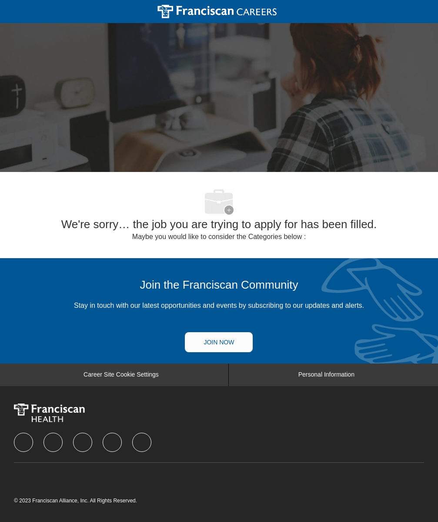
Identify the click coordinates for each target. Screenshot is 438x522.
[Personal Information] (326, 374)
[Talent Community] (218, 342)
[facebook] (23, 442)
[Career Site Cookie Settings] (121, 374)
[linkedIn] (53, 442)
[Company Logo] (217, 10)
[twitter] (82, 442)
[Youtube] (141, 442)
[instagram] (112, 442)
